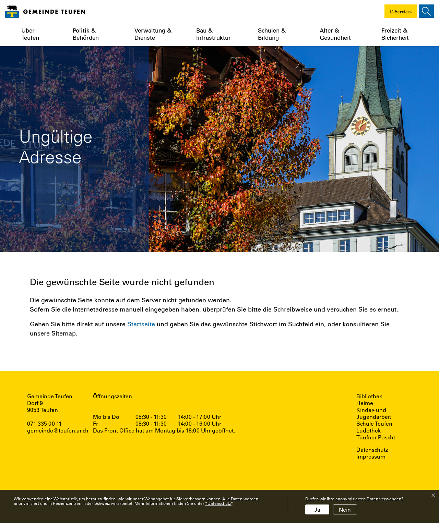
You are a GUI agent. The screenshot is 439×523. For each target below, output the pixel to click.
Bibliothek (369, 396)
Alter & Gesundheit (335, 34)
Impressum (370, 456)
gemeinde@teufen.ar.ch (57, 430)
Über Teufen (30, 34)
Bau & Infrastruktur (213, 34)
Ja (317, 509)
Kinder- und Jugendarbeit (373, 413)
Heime (364, 403)
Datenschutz (372, 449)
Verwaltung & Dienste (152, 34)
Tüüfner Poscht (375, 437)
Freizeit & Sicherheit (395, 34)
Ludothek (368, 430)
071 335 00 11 (44, 423)
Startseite (141, 324)
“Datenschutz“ (218, 503)
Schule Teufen (374, 423)
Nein (345, 509)
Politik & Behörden (86, 34)
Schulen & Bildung (272, 34)
